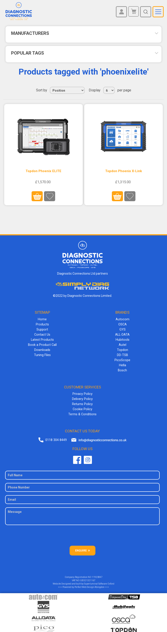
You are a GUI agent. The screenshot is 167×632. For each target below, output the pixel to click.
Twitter (88, 456)
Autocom (122, 319)
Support (42, 329)
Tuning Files (42, 353)
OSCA (122, 324)
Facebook (77, 456)
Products (42, 324)
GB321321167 (87, 576)
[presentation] (82, 533)
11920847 (97, 573)
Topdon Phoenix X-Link (123, 171)
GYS (122, 329)
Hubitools (122, 338)
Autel (122, 343)
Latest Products (42, 338)
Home (42, 319)
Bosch (122, 368)
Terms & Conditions (82, 410)
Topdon (122, 348)
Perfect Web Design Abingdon (89, 583)
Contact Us (42, 333)
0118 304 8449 (56, 436)
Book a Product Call (42, 343)
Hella (122, 363)
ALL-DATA (122, 333)
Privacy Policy (82, 391)
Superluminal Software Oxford (99, 580)
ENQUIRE (81, 546)
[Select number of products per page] (109, 90)
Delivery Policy (82, 396)
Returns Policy (82, 401)
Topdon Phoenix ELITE (43, 171)
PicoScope (122, 358)
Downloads (42, 348)
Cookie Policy (82, 406)
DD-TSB (122, 353)
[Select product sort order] (67, 90)
